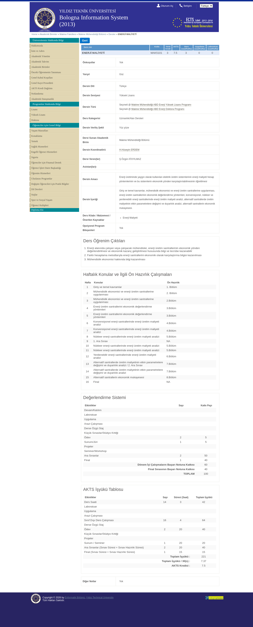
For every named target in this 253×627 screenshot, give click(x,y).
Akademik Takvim (40, 61)
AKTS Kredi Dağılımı (41, 88)
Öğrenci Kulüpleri (40, 205)
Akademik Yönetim (40, 56)
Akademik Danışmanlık (42, 99)
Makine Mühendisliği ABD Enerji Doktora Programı (157, 109)
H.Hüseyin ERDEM (129, 149)
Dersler (112, 34)
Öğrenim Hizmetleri (40, 173)
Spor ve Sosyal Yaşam (41, 200)
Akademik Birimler (48, 34)
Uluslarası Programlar (41, 178)
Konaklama (36, 136)
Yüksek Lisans (38, 114)
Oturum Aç (167, 5)
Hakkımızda (37, 45)
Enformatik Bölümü (75, 597)
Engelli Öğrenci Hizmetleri (44, 152)
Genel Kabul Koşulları (42, 77)
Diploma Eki (37, 209)
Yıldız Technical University (99, 597)
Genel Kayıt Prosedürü (42, 83)
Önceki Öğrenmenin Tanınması (46, 72)
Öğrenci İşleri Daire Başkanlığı (46, 168)
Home (34, 34)
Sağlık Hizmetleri (39, 146)
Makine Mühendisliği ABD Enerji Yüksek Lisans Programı (161, 104)
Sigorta (34, 157)
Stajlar (34, 194)
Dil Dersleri (36, 189)
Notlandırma (37, 93)
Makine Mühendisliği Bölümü (92, 34)
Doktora (35, 120)
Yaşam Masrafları (39, 130)
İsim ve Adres (37, 51)
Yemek (34, 141)
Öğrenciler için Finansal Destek (46, 162)
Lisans (34, 109)
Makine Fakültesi (68, 34)
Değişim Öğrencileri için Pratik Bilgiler (50, 184)
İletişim (188, 5)
